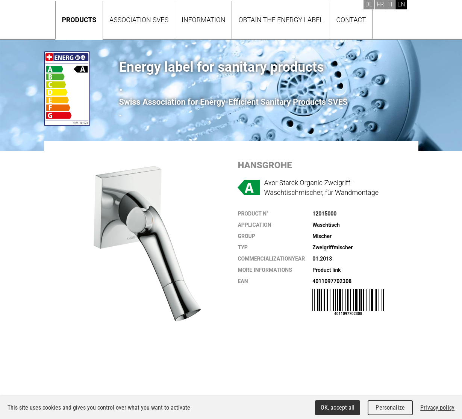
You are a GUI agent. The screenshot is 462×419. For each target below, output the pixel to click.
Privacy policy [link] (437, 407)
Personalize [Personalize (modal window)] (390, 407)
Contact (351, 20)
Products (79, 20)
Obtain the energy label (280, 20)
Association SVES (138, 20)
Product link (326, 270)
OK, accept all (338, 407)
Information (203, 20)
